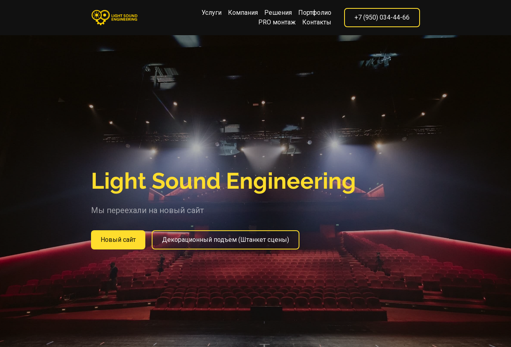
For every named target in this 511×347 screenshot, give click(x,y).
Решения (278, 12)
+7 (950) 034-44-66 (382, 17)
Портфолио (314, 12)
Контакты (316, 22)
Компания (243, 12)
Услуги (212, 12)
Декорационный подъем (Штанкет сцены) (225, 239)
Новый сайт (118, 239)
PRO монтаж (277, 22)
